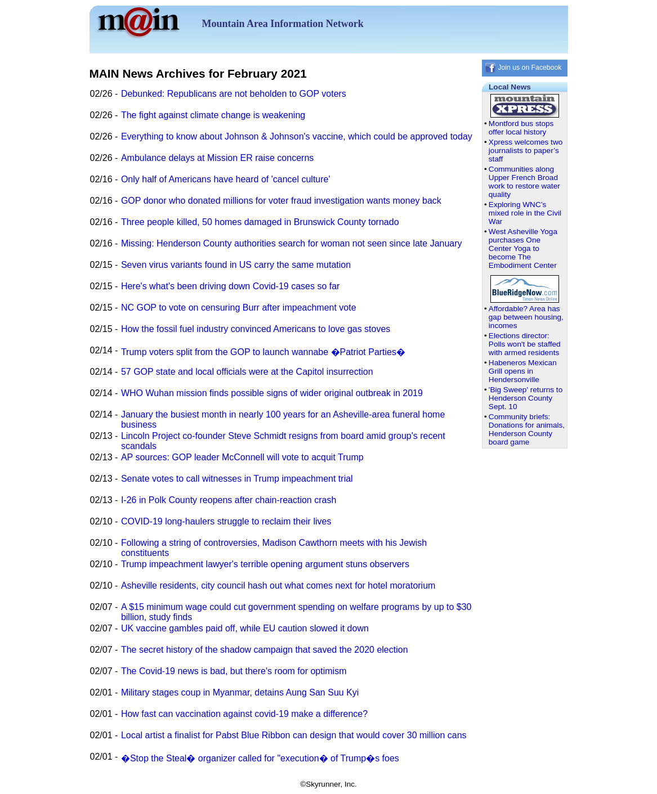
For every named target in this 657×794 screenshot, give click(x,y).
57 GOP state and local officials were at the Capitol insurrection (247, 371)
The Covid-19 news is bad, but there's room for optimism (234, 671)
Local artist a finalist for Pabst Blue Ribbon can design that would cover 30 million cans (294, 735)
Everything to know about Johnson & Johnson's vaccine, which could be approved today (296, 136)
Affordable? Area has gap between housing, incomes (526, 317)
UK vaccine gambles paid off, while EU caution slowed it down (245, 628)
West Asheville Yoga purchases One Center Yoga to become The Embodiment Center (523, 248)
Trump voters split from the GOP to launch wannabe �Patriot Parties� (263, 352)
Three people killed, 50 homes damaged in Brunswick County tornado (260, 222)
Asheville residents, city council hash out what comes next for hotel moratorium (278, 585)
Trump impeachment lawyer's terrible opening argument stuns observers (265, 564)
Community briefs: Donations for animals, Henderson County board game (527, 429)
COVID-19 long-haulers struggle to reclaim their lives (226, 521)
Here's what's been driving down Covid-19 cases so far (230, 286)
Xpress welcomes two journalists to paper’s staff (525, 150)
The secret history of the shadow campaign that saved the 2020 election (264, 649)
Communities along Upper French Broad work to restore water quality (524, 182)
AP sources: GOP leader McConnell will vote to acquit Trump (242, 457)
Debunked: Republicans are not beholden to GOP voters (233, 93)
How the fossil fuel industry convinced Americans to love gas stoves (255, 329)
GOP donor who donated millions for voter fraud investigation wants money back (281, 200)
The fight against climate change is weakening (213, 115)
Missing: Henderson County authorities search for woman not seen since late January (291, 243)
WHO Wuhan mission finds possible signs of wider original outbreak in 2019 (272, 393)
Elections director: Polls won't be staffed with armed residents (525, 344)
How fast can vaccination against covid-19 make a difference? (244, 714)
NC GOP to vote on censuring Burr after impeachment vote (238, 307)
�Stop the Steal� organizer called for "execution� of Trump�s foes (260, 758)
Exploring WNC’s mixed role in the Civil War (525, 213)
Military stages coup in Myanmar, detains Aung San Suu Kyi (240, 692)
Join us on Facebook (523, 67)
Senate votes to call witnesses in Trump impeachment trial (237, 478)
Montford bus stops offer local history (521, 127)
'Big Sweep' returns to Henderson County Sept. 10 (525, 398)
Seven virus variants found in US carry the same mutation (236, 265)
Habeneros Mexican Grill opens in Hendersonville (523, 371)
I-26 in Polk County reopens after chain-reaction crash (228, 500)
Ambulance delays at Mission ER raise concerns (217, 158)
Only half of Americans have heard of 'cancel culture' (225, 179)
